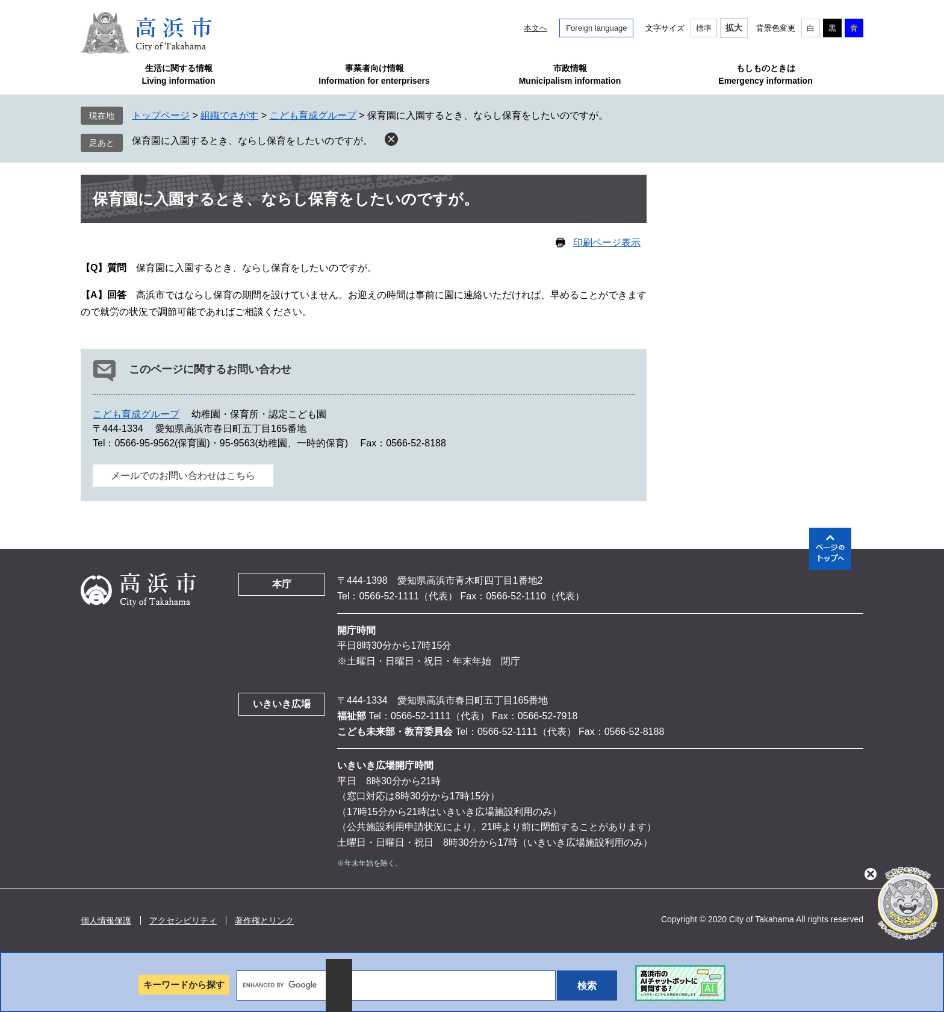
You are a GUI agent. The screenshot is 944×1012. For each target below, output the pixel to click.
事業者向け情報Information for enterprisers (373, 74)
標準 (704, 28)
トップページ (161, 115)
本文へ (535, 28)
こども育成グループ (313, 115)
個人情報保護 (106, 920)
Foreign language (596, 28)
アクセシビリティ (183, 920)
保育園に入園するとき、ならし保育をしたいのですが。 (252, 141)
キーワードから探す (184, 984)
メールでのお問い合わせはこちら (183, 475)
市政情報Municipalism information (570, 74)
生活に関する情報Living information (178, 74)
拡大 (733, 28)
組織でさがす (229, 115)
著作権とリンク (264, 920)
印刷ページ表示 (607, 242)
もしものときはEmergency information (765, 74)
